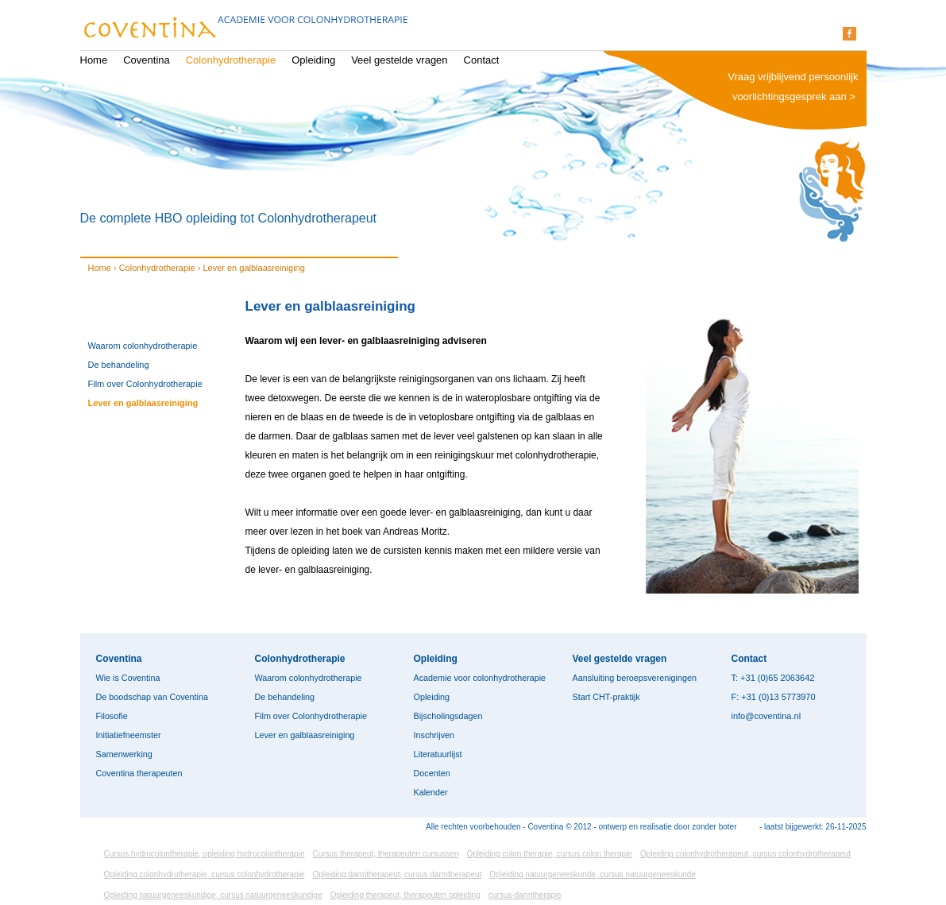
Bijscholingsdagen (448, 716)
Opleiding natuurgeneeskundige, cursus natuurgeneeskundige (213, 895)
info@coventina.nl (766, 716)
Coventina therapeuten (139, 773)
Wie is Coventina (128, 678)
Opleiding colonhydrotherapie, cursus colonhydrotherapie (204, 874)
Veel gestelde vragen (399, 60)
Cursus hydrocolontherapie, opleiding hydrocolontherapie (204, 853)
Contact (482, 60)
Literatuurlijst (438, 754)
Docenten (432, 773)
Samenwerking (124, 754)
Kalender (431, 792)
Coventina (146, 60)
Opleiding (313, 60)
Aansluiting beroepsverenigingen (635, 678)
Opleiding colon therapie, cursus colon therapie (548, 853)
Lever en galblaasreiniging (143, 403)
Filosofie (112, 716)
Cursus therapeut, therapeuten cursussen (385, 853)
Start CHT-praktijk (606, 697)
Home (94, 60)
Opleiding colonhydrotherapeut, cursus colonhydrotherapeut (745, 853)
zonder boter (714, 826)
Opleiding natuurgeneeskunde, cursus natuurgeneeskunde (592, 874)
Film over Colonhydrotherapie (145, 384)
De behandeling (118, 364)
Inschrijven (434, 735)
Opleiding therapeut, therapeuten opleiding (405, 895)
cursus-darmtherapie (525, 895)
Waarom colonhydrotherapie (143, 345)
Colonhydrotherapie (231, 60)
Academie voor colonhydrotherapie (480, 678)
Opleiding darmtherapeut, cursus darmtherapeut (396, 874)
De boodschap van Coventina (152, 697)
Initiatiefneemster (128, 735)
